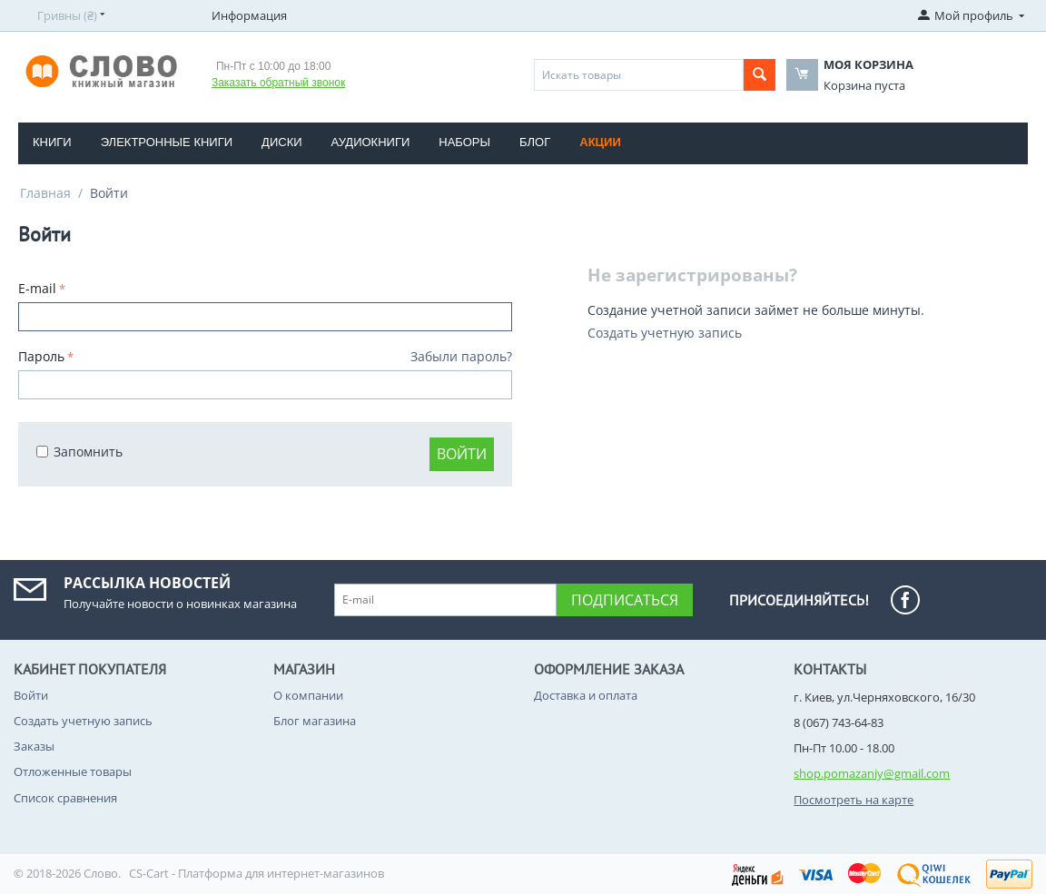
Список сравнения (65, 798)
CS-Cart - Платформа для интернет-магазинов (256, 873)
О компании (308, 695)
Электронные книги (166, 142)
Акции (600, 142)
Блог (534, 142)
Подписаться (624, 600)
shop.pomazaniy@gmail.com (872, 773)
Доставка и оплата (585, 695)
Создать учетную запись (664, 332)
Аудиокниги (370, 142)
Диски (281, 142)
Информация (249, 15)
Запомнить (79, 451)
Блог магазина (314, 720)
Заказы (34, 746)
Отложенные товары (73, 771)
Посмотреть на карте (853, 799)
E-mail (37, 288)
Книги (52, 142)
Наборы (464, 142)
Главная (45, 192)
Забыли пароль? (461, 356)
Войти (462, 454)
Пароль (41, 356)
